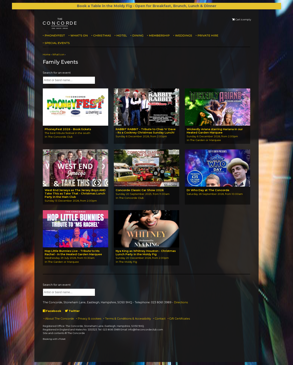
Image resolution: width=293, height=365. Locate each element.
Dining (138, 35)
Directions (181, 302)
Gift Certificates (179, 318)
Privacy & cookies (89, 318)
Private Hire (208, 35)
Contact (160, 318)
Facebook (52, 311)
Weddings (183, 35)
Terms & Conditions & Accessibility (128, 318)
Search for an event (57, 72)
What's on (79, 35)
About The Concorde (59, 318)
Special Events (57, 43)
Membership (159, 35)
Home (46, 54)
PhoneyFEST (55, 35)
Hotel (121, 35)
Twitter (72, 311)
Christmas (102, 35)
